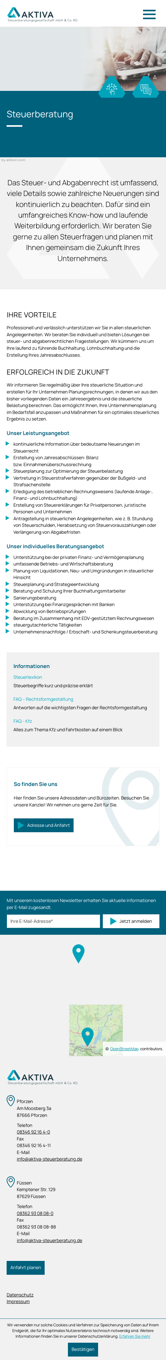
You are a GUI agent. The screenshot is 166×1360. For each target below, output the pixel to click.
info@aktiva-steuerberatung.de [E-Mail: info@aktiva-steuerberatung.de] (49, 1159)
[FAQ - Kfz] (83, 725)
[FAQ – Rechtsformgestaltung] (83, 703)
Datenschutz (20, 1295)
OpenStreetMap (124, 1048)
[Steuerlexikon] (83, 681)
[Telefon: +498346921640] (83, 1132)
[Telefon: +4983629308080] (83, 1213)
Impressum (18, 1302)
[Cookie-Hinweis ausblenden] (83, 1350)
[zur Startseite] (42, 14)
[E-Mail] (53, 921)
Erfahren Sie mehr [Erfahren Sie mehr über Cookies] (134, 1336)
